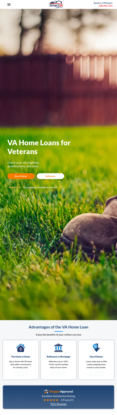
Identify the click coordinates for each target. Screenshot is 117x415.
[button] (8, 4)
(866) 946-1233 (105, 5)
